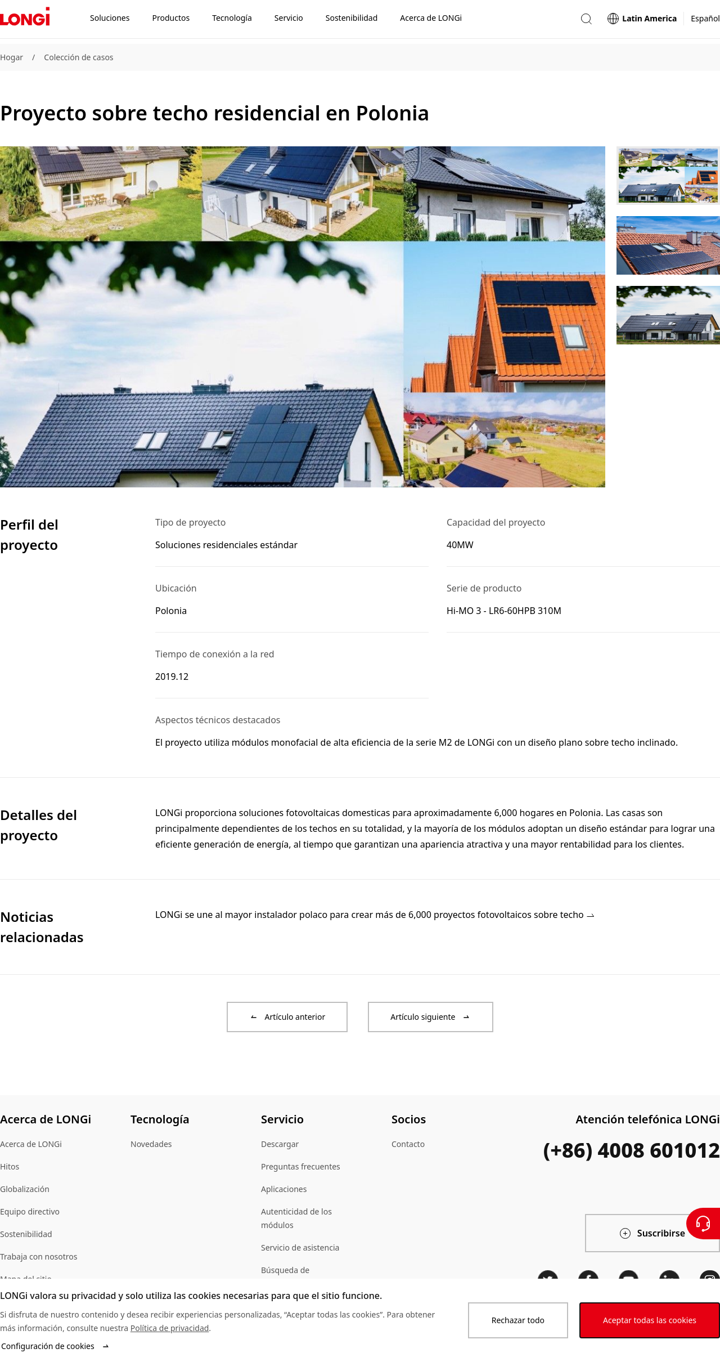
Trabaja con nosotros (39, 1256)
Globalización (25, 1189)
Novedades (151, 1144)
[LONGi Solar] (25, 22)
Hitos (9, 1166)
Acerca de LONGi (31, 1144)
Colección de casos (78, 57)
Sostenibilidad (26, 1234)
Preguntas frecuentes (300, 1166)
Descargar (280, 1144)
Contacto (408, 1144)
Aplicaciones (284, 1189)
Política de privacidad (169, 1328)
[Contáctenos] (703, 1223)
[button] (586, 22)
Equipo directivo (30, 1211)
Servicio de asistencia (300, 1247)
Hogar (11, 57)
